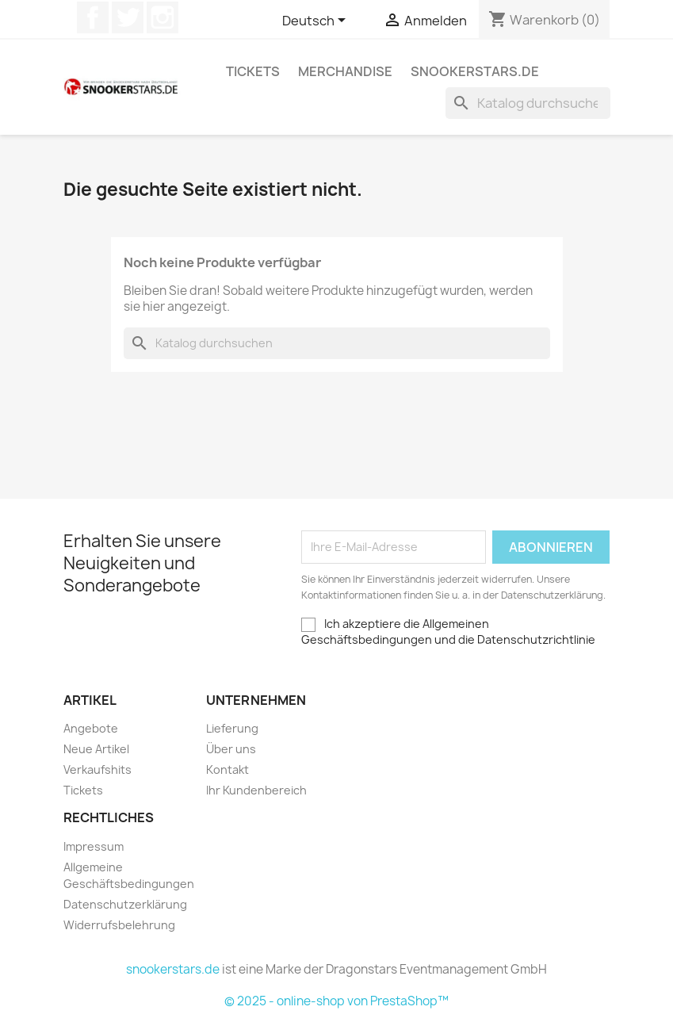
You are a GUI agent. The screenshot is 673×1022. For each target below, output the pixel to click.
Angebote (90, 728)
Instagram (162, 17)
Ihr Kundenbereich (256, 790)
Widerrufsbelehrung (119, 924)
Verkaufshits (97, 769)
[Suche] (527, 103)
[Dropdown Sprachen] (316, 21)
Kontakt (227, 769)
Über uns (231, 748)
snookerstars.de (475, 71)
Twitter (127, 17)
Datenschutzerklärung (125, 904)
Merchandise (345, 71)
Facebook (93, 17)
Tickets (253, 71)
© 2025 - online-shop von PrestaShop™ (336, 1001)
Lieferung (232, 728)
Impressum (93, 846)
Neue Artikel (96, 748)
